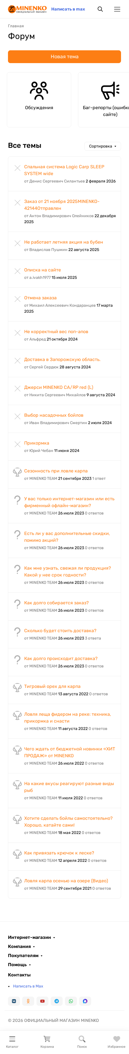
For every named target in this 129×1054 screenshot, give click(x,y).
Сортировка (100, 146)
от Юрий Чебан (38, 450)
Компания (19, 946)
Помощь (17, 964)
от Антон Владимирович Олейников (59, 215)
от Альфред (35, 339)
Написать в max (68, 9)
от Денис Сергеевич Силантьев (54, 181)
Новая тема (65, 56)
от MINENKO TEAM (40, 478)
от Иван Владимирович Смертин (55, 422)
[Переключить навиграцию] (117, 9)
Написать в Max (28, 986)
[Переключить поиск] (100, 9)
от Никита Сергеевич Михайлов (55, 395)
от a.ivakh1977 (37, 277)
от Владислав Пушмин (45, 249)
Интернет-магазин (29, 937)
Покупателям (23, 955)
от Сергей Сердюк (41, 367)
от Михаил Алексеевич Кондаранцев (60, 305)
